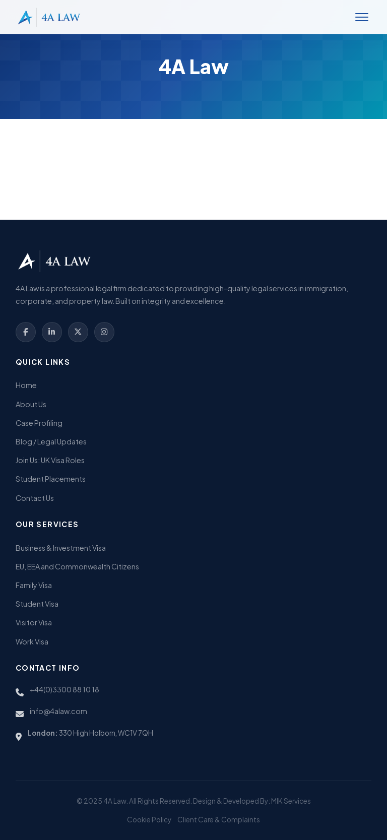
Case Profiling (39, 422)
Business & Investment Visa (61, 547)
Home (26, 385)
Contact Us (35, 497)
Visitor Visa (34, 622)
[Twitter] (78, 332)
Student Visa (37, 603)
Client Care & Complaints (218, 819)
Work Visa (32, 641)
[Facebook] (26, 332)
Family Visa (34, 585)
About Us (31, 404)
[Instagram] (104, 332)
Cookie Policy (149, 819)
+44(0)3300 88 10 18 (64, 689)
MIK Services (291, 801)
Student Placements (51, 478)
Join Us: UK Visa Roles (50, 460)
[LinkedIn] (52, 332)
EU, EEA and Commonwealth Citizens (77, 566)
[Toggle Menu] (361, 17)
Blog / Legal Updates (51, 441)
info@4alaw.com (58, 711)
